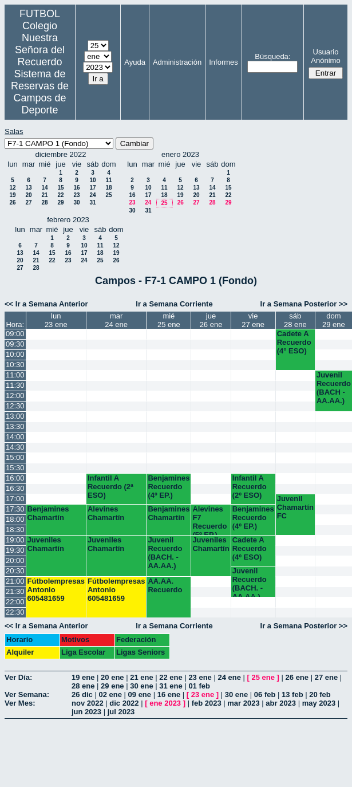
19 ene (83, 677)
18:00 (15, 519)
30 (76, 202)
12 (12, 187)
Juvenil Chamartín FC (295, 507)
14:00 (15, 436)
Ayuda (134, 62)
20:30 (15, 570)
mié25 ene (168, 320)
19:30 (15, 550)
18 (108, 187)
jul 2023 (121, 711)
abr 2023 (281, 703)
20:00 (15, 560)
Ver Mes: (20, 703)
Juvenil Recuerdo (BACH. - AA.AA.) (165, 553)
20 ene (112, 677)
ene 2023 (165, 703)
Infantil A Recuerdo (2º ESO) (249, 486)
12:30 (15, 406)
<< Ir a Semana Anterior (46, 304)
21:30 (15, 591)
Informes (223, 62)
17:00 (15, 498)
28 (44, 202)
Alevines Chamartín (106, 513)
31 (92, 202)
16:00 (15, 478)
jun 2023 (86, 711)
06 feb (265, 694)
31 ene (170, 686)
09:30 (15, 344)
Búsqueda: (272, 56)
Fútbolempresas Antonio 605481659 (56, 590)
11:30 (15, 385)
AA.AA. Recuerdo (165, 585)
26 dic (82, 694)
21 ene (141, 677)
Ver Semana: (27, 694)
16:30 (15, 488)
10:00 (15, 354)
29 (60, 202)
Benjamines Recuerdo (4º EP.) (168, 486)
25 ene (263, 677)
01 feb (199, 686)
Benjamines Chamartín (48, 513)
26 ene (297, 677)
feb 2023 (207, 703)
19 (12, 195)
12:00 (15, 395)
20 (28, 195)
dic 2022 (124, 703)
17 (92, 187)
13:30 (15, 426)
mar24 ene (116, 320)
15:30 (15, 467)
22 (60, 195)
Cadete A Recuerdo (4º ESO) (249, 548)
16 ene (168, 694)
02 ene (109, 694)
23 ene (199, 677)
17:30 (15, 509)
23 (76, 195)
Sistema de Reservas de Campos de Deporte (40, 92)
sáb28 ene (295, 320)
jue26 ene (211, 320)
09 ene (139, 694)
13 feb (292, 694)
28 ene (83, 686)
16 (76, 187)
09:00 (15, 333)
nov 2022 (88, 703)
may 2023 (319, 703)
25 (108, 195)
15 (60, 187)
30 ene (141, 686)
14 (44, 187)
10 (92, 180)
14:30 (15, 447)
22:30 (15, 612)
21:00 (15, 581)
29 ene (112, 686)
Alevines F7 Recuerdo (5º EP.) (209, 520)
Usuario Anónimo (325, 56)
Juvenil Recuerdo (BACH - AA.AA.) (334, 388)
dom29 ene (333, 320)
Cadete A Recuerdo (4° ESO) (294, 342)
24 (92, 195)
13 (28, 187)
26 (12, 202)
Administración (177, 62)
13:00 (15, 416)
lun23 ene (56, 320)
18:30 (15, 529)
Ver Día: (18, 677)
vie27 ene (253, 320)
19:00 (15, 540)
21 (44, 195)
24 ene (228, 677)
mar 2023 (243, 703)
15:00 (15, 457)
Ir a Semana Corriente (174, 304)
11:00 (15, 375)
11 (108, 180)
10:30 (15, 364)
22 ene (170, 677)
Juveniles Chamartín (45, 544)
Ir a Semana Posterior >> (303, 304)
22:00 (15, 601)
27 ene (326, 677)
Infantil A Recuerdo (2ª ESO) (110, 486)
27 (28, 202)
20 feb (320, 694)
